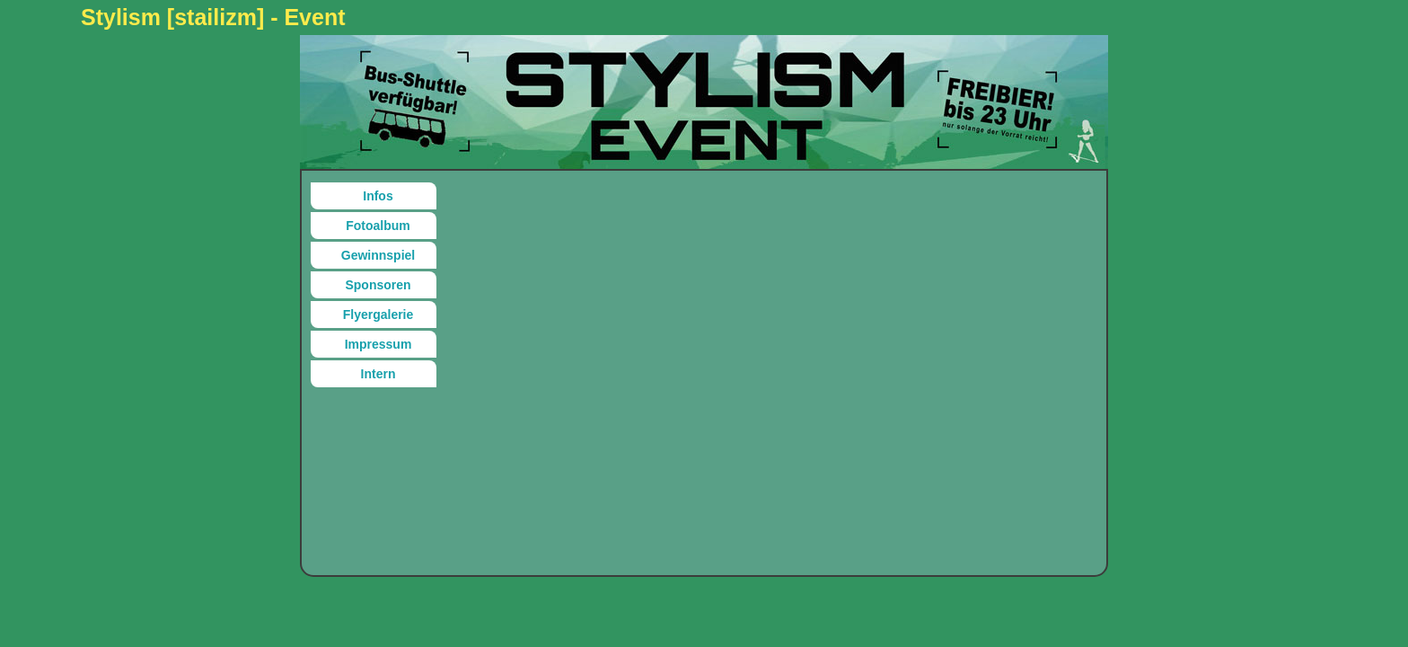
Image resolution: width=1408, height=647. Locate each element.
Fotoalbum (378, 225)
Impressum (378, 344)
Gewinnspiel (378, 255)
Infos (377, 196)
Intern (378, 374)
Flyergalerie (378, 314)
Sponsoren (377, 285)
